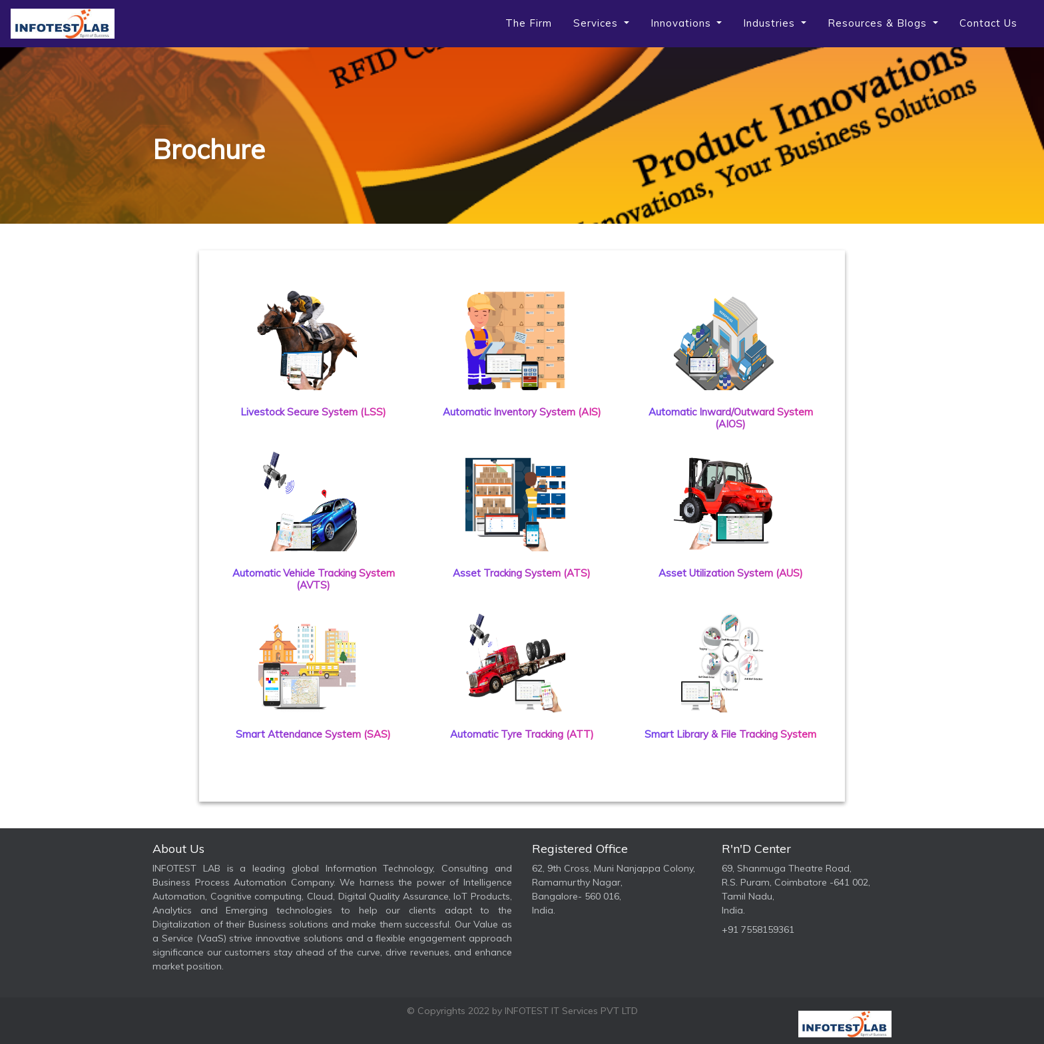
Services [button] (597, 23)
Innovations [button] (682, 23)
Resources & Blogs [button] (879, 23)
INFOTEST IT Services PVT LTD (571, 1011)
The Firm (528, 23)
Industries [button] (770, 23)
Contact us (988, 23)
